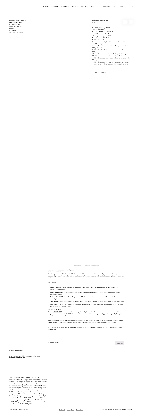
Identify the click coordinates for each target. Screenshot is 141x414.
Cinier (10, 356)
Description (77, 265)
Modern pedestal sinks (15, 26)
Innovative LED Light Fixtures (21, 356)
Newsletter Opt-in (25, 409)
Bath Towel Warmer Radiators (17, 20)
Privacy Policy (70, 410)
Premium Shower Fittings (16, 32)
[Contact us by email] (130, 7)
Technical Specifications (92, 265)
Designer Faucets (14, 37)
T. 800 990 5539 (13, 409)
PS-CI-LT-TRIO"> (130, 22)
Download (120, 343)
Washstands (12, 30)
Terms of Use (79, 410)
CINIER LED (57, 312)
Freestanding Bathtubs (15, 22)
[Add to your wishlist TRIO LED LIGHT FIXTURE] (125, 22)
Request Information (100, 72)
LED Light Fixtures (14, 34)
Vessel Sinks (12, 28)
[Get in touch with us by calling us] (124, 7)
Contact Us (62, 410)
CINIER (82, 274)
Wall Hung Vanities (14, 24)
